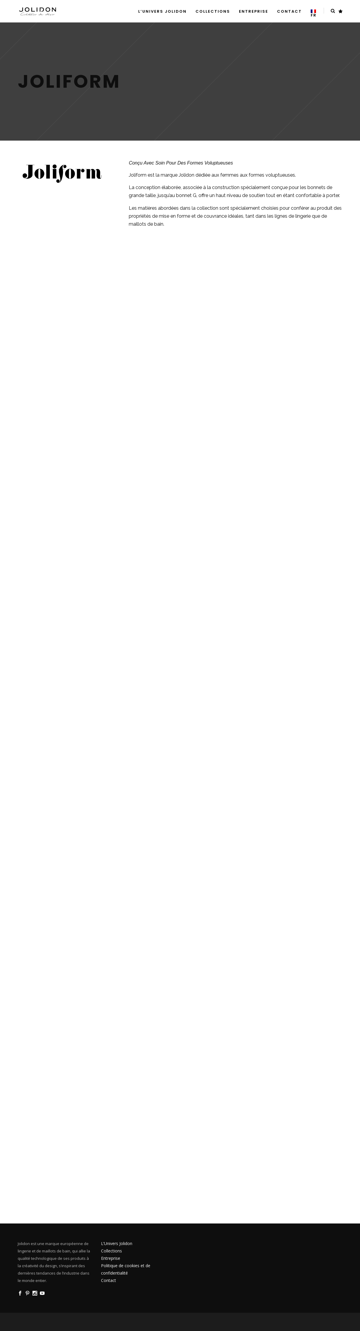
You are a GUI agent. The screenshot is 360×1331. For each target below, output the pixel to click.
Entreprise (110, 1258)
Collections (111, 1251)
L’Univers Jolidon (116, 1243)
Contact (108, 1280)
